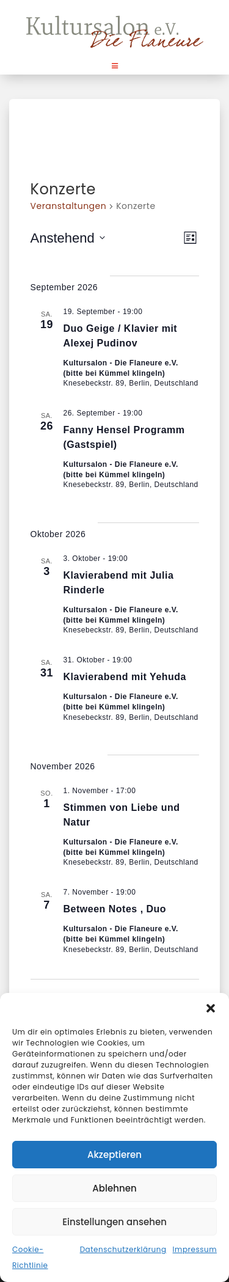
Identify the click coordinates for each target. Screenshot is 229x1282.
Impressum (195, 1249)
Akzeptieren (114, 1154)
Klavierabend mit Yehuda (125, 677)
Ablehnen (114, 1188)
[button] (211, 1008)
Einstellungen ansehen (114, 1221)
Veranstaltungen (69, 206)
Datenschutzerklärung (123, 1249)
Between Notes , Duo (115, 909)
